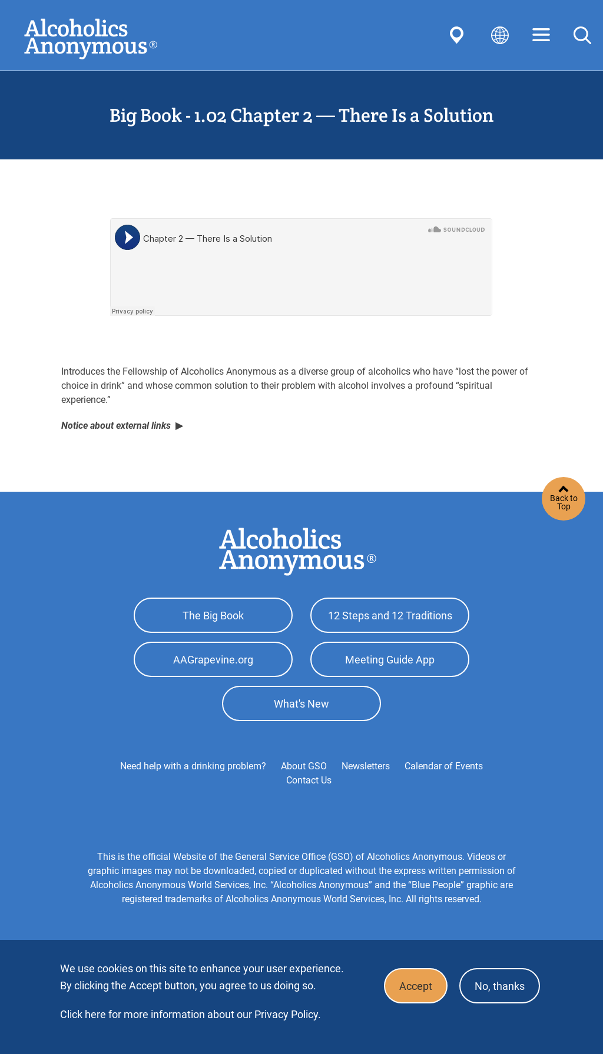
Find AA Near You (459, 35)
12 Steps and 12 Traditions (390, 615)
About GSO (304, 766)
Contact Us (309, 780)
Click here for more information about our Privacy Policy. (190, 1014)
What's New (301, 704)
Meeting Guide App (390, 659)
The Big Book (213, 615)
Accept (415, 986)
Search (582, 35)
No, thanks (500, 986)
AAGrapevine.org (213, 659)
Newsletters (366, 766)
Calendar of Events (444, 766)
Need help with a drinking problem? (193, 766)
